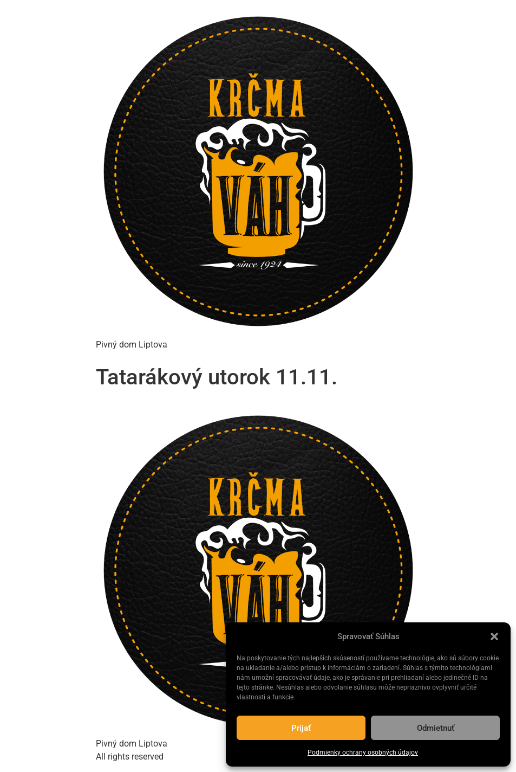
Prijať (301, 728)
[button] (494, 636)
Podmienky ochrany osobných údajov (363, 752)
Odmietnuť (435, 728)
